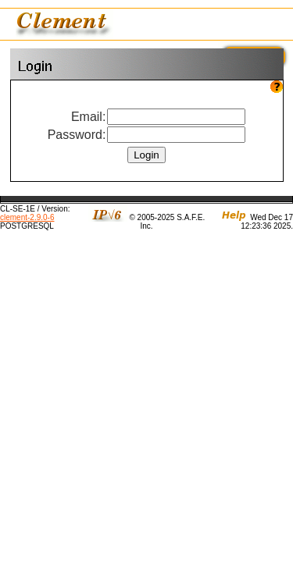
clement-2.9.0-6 (27, 217)
